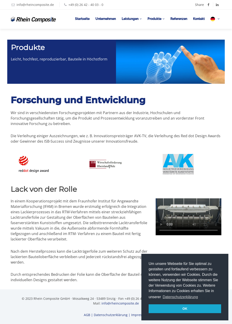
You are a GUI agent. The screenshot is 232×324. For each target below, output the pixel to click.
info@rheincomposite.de (35, 4)
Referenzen (178, 19)
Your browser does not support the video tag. (188, 216)
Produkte (154, 19)
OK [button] (184, 308)
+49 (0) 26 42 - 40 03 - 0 (85, 4)
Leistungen (130, 19)
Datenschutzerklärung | (112, 315)
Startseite (82, 19)
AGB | (89, 315)
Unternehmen (105, 19)
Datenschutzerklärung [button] (180, 297)
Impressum (139, 315)
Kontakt (199, 19)
